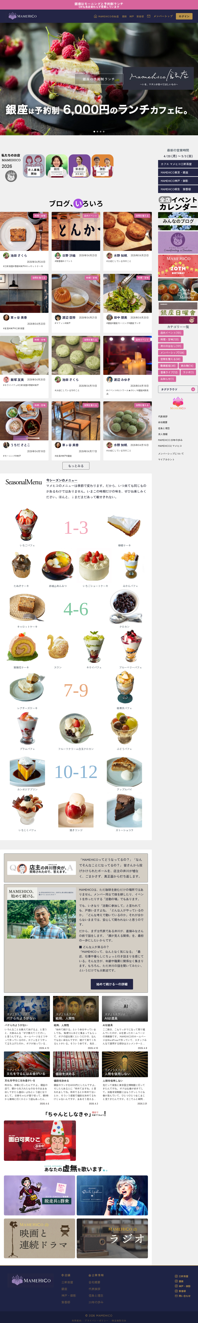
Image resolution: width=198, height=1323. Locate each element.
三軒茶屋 (181, 1276)
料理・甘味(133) (169, 339)
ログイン (184, 16)
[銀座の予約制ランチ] (99, 79)
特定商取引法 (119, 1320)
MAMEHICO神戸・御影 (174, 181)
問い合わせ (183, 1295)
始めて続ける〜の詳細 (112, 984)
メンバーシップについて (171, 453)
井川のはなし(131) (170, 346)
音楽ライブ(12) (168, 372)
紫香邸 (140, 16)
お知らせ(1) (167, 379)
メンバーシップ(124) (172, 352)
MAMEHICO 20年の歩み (170, 440)
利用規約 (76, 1320)
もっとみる (76, 465)
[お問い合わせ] (148, 16)
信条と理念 (164, 428)
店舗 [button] (66, 1275)
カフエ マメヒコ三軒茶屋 (176, 164)
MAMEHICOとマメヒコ (170, 445)
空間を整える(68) (170, 359)
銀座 (124, 16)
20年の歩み (96, 1302)
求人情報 (162, 434)
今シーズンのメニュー (61, 480)
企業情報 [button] (96, 1275)
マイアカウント (166, 459)
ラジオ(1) (188, 372)
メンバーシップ (163, 16)
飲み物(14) (187, 365)
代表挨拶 (162, 416)
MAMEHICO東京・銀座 (174, 172)
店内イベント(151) (170, 333)
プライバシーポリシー (97, 1320)
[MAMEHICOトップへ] (22, 16)
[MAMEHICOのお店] (106, 16)
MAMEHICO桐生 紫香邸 (176, 189)
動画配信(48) (168, 365)
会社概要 (162, 422)
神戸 (131, 16)
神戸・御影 (68, 1295)
